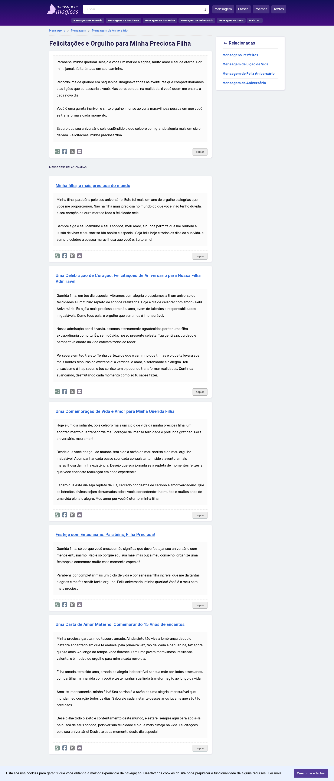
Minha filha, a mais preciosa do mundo (93, 185)
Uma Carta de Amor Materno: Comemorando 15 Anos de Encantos (120, 624)
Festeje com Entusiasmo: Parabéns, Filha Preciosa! (105, 534)
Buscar (204, 9)
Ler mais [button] (274, 773)
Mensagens (57, 30)
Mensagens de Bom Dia (87, 20)
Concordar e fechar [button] (311, 773)
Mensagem (223, 9)
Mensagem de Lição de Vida (246, 64)
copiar (200, 151)
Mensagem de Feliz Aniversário (249, 74)
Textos (279, 9)
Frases (243, 9)
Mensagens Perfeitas (240, 55)
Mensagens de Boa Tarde (123, 20)
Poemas (261, 9)
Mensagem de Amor (231, 20)
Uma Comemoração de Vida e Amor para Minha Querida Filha (115, 411)
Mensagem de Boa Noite (160, 20)
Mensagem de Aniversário (197, 20)
